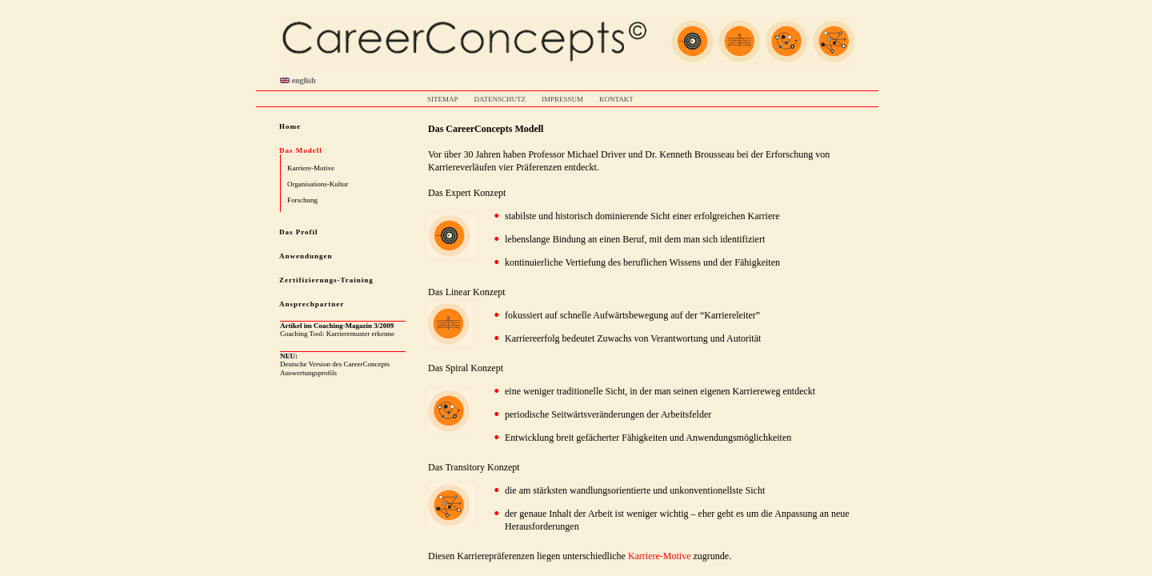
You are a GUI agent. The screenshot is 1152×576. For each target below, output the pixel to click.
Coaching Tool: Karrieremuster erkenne (337, 330)
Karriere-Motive (310, 168)
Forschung (302, 200)
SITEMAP (442, 99)
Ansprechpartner (311, 304)
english (298, 80)
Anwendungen (306, 256)
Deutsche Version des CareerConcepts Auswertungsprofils (335, 364)
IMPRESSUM (562, 99)
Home (290, 126)
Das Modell (300, 150)
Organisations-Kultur (317, 184)
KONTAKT (616, 99)
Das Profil (298, 232)
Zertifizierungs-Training (326, 280)
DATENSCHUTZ (500, 99)
